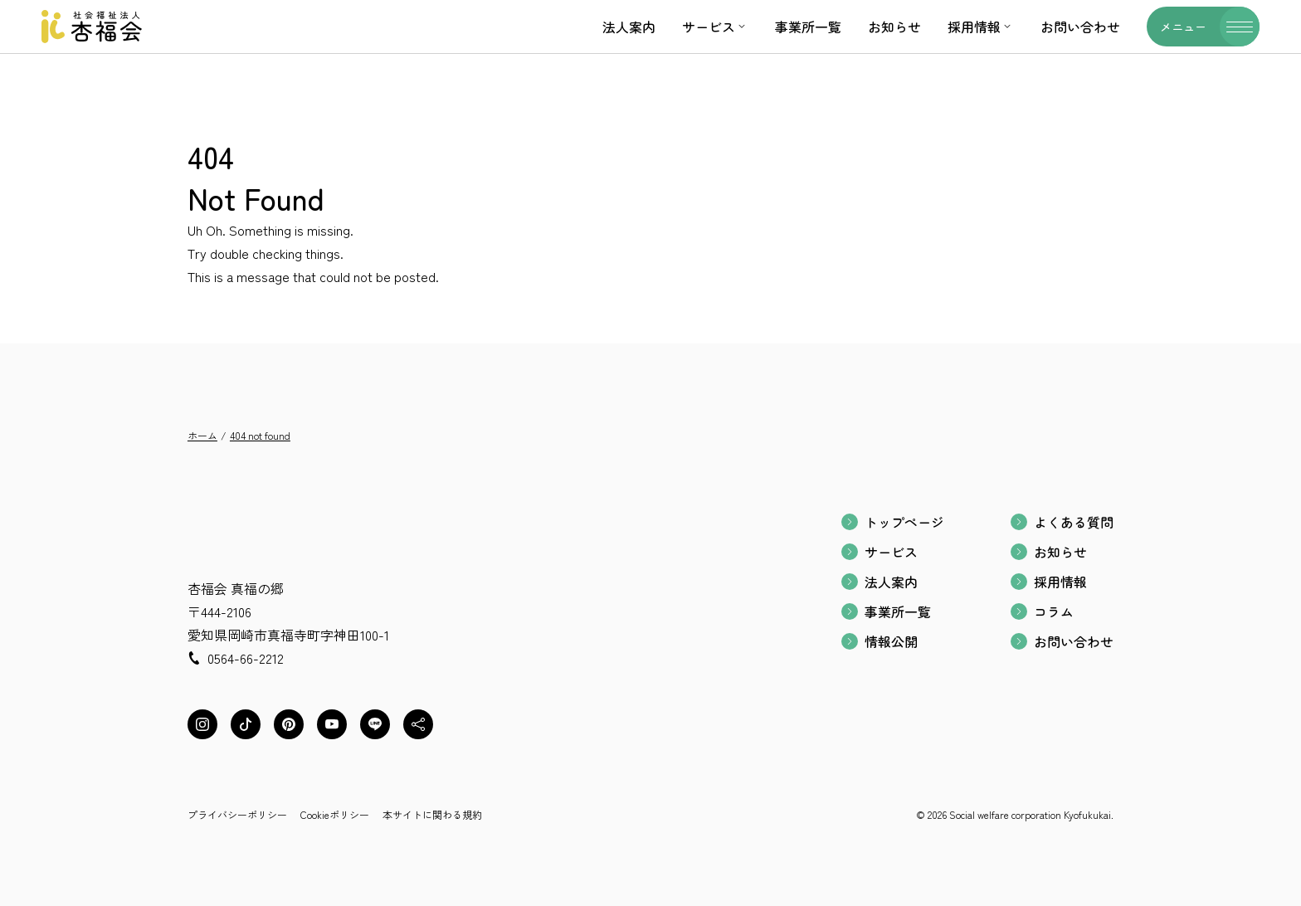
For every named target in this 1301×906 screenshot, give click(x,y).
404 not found (260, 435)
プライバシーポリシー (237, 814)
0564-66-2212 (245, 658)
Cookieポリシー (334, 814)
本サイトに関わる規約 (432, 814)
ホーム (202, 435)
